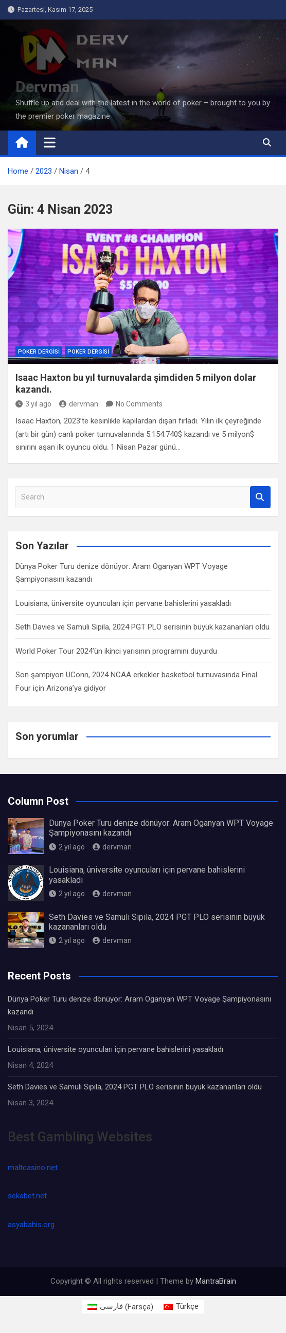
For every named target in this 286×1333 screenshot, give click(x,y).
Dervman (47, 87)
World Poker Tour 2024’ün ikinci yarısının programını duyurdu (116, 651)
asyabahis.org (31, 1224)
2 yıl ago (67, 847)
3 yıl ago (33, 404)
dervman (78, 404)
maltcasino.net (33, 1167)
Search (260, 497)
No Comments (139, 404)
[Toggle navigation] (49, 142)
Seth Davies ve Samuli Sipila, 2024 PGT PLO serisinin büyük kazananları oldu (142, 627)
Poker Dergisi (39, 351)
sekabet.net (27, 1195)
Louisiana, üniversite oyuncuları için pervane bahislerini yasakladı (123, 603)
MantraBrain (215, 1281)
